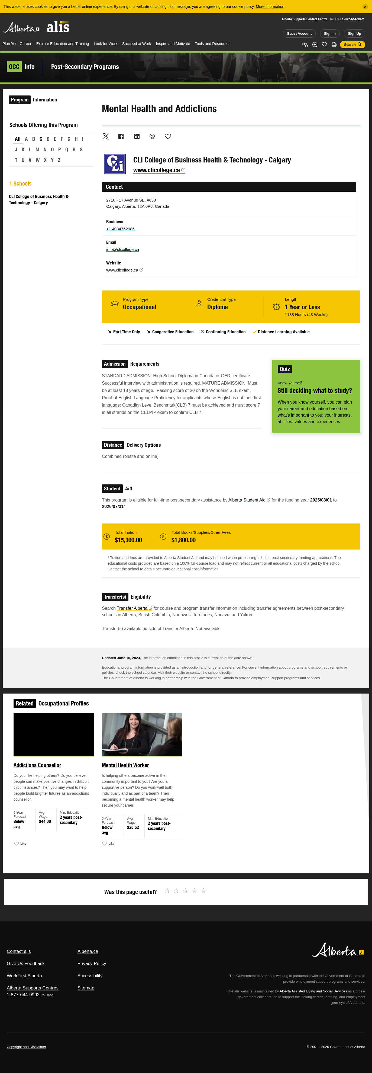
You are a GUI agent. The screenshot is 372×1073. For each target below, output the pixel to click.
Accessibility (90, 975)
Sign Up (354, 33)
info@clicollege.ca (122, 249)
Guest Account (299, 33)
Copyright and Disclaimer (26, 1047)
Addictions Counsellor (52, 772)
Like (324, 44)
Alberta (21, 27)
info (21, 66)
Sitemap (85, 988)
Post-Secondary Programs (85, 66)
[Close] (365, 6)
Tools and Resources (213, 43)
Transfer (134, 608)
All (18, 139)
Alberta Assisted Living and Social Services (313, 991)
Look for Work (105, 43)
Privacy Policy (91, 963)
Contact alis (19, 951)
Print (334, 44)
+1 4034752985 (120, 228)
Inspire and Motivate (173, 43)
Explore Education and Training (62, 43)
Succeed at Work (136, 43)
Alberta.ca (87, 951)
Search (350, 45)
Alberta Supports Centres (33, 988)
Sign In (330, 33)
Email (152, 136)
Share (305, 44)
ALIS (58, 27)
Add (315, 44)
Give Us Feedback (26, 963)
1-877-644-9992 (353, 19)
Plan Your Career (16, 43)
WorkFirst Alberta (24, 975)
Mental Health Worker (131, 772)
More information (270, 6)
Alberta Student (249, 500)
